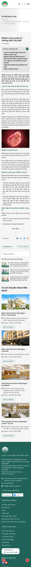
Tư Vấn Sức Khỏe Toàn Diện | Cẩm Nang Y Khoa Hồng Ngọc (16, 22)
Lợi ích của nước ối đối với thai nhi (14, 52)
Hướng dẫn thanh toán (9, 534)
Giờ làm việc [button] (5, 542)
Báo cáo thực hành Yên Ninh (10, 519)
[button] (27, 49)
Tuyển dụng (5, 513)
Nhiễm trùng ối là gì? (10, 54)
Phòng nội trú (6, 545)
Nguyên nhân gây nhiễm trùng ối (14, 56)
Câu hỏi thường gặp (8, 539)
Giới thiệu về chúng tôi (8, 504)
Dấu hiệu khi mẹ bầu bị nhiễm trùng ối (16, 58)
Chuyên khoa (6, 507)
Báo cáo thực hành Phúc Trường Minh (13, 522)
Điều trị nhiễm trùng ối (11, 69)
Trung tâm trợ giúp (7, 536)
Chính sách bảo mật (8, 531)
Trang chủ (5, 19)
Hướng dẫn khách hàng (9, 516)
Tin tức (4, 510)
